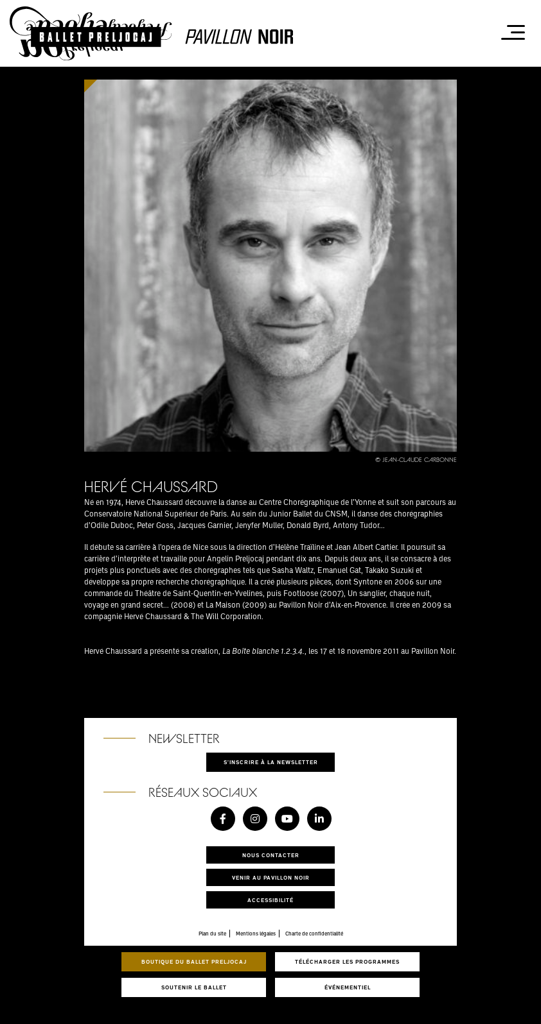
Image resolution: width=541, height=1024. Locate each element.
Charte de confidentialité (314, 933)
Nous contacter (270, 854)
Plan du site (212, 933)
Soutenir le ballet (194, 987)
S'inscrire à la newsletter (271, 761)
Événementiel (347, 987)
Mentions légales (256, 933)
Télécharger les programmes (347, 961)
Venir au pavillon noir (271, 877)
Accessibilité (270, 899)
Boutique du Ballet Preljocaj (194, 961)
